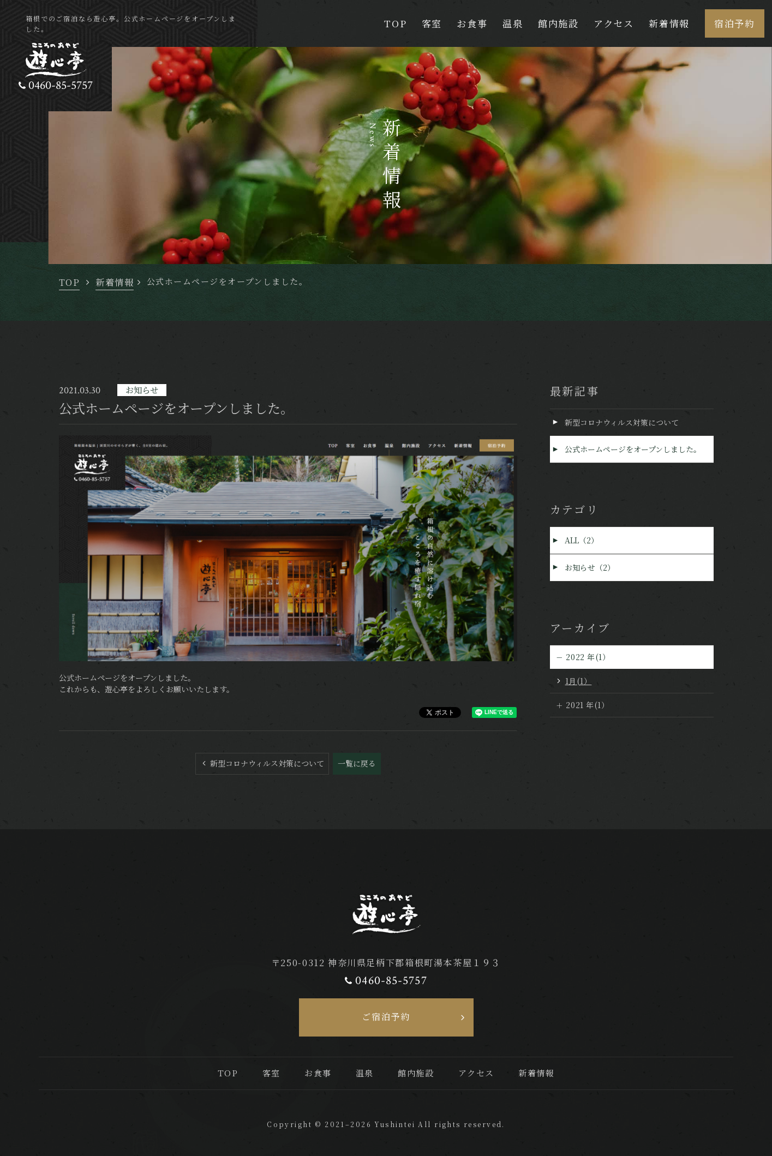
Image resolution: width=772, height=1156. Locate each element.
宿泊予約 (734, 23)
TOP (395, 23)
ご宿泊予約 (386, 1016)
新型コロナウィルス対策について (266, 763)
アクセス (614, 23)
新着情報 (669, 23)
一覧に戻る (357, 763)
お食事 (472, 23)
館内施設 (558, 23)
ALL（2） (582, 540)
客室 (432, 23)
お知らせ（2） (590, 567)
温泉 (512, 23)
